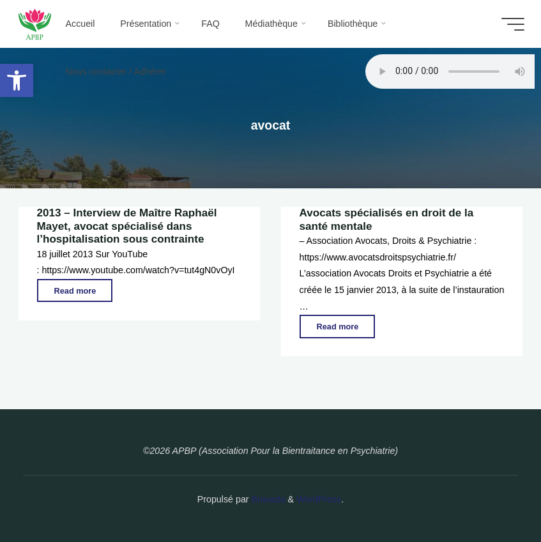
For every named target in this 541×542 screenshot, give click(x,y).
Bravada (267, 499)
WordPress (318, 499)
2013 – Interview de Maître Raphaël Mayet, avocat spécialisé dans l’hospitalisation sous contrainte (127, 226)
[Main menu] (511, 24)
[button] (16, 80)
